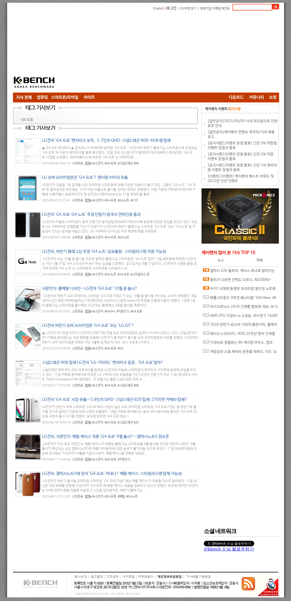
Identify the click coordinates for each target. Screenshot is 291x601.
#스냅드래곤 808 (128, 163)
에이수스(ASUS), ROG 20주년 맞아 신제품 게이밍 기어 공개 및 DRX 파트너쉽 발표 (239, 335)
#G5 (120, 348)
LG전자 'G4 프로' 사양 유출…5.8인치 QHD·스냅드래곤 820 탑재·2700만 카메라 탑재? (114, 399)
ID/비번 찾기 (188, 8)
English (158, 8)
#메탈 (121, 496)
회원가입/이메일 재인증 (215, 8)
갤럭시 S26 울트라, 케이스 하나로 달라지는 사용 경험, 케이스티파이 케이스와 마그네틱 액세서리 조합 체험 (240, 272)
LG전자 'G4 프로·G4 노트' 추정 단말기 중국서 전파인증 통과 (91, 214)
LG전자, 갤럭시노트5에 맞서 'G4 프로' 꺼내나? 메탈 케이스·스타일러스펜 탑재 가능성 (112, 473)
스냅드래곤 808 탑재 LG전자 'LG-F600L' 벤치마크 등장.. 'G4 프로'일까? (102, 362)
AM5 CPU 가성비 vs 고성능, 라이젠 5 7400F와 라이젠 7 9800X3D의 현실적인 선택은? (240, 317)
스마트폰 (77, 163)
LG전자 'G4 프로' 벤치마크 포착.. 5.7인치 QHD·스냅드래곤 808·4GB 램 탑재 (106, 140)
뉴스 (221, 260)
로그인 (171, 8)
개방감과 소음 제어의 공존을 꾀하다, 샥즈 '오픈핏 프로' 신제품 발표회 (240, 353)
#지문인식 (123, 311)
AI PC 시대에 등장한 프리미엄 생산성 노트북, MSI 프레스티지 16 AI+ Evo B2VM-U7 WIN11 (240, 290)
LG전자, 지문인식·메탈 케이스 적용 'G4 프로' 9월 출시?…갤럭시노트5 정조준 (105, 436)
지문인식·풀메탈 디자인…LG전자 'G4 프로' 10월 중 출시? (89, 288)
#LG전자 (97, 163)
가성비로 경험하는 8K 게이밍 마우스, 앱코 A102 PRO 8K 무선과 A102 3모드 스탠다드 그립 (240, 343)
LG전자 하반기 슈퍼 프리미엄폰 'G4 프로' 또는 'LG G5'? (88, 325)
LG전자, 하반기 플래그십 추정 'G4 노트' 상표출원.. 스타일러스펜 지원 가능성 (104, 251)
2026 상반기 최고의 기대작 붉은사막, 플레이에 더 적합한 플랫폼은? (240, 326)
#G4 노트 (123, 200)
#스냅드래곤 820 (128, 422)
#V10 (134, 200)
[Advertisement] (145, 52)
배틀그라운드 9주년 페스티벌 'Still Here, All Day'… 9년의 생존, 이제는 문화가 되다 (239, 299)
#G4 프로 (110, 163)
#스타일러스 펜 (140, 274)
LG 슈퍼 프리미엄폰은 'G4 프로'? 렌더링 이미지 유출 (85, 177)
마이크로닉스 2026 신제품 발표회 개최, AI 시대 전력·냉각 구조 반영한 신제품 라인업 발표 (240, 308)
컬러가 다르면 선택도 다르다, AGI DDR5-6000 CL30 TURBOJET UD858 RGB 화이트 (237, 281)
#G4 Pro (110, 311)
